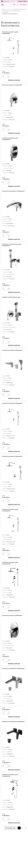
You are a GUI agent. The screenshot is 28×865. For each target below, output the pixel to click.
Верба (10, 486)
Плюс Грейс (11, 274)
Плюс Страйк (11, 327)
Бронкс (10, 698)
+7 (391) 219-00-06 (22, 1)
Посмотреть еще (10, 828)
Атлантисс (11, 168)
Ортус (10, 62)
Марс (9, 115)
